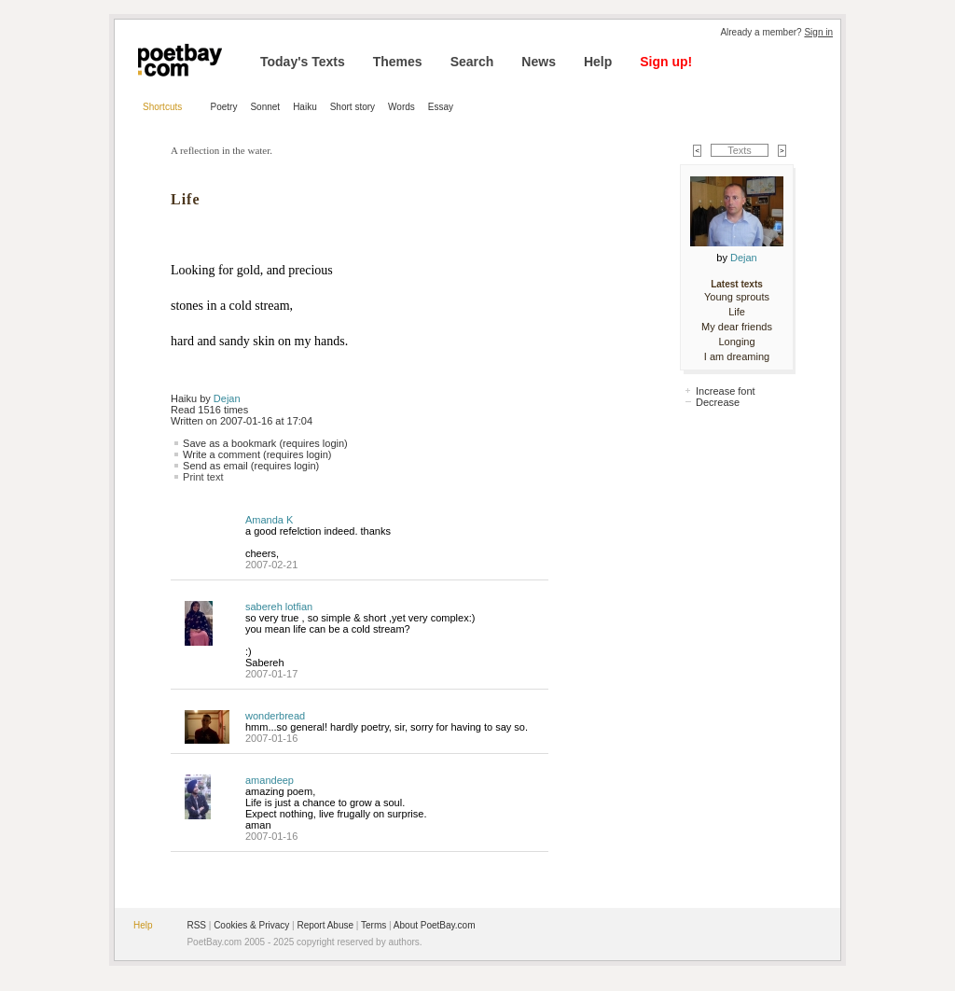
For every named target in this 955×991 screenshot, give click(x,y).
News (538, 61)
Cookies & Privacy (251, 925)
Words (401, 107)
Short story (352, 107)
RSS (196, 925)
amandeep (269, 780)
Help (598, 61)
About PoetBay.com (435, 925)
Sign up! (666, 61)
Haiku (305, 107)
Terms (373, 925)
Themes (397, 61)
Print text (203, 476)
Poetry (224, 107)
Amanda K (269, 519)
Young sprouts (736, 296)
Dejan (227, 398)
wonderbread (275, 715)
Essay (440, 107)
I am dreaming (736, 356)
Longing (736, 341)
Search (472, 61)
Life (736, 311)
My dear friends (736, 326)
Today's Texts (302, 61)
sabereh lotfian (278, 606)
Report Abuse (325, 925)
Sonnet (265, 107)
